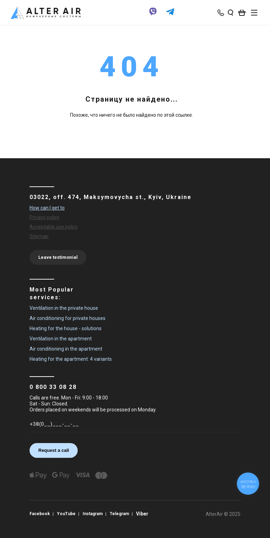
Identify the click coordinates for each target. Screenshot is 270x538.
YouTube (66, 513)
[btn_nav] (254, 12)
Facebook (40, 513)
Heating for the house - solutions (66, 328)
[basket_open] (243, 12)
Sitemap (39, 236)
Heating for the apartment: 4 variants (71, 359)
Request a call (53, 450)
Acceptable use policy (54, 227)
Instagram (93, 513)
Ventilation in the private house (64, 308)
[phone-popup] (221, 12)
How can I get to (47, 208)
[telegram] (170, 15)
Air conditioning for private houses (67, 318)
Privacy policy (44, 217)
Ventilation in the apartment (61, 338)
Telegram (119, 513)
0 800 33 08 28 (53, 387)
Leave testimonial (58, 257)
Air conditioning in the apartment (66, 349)
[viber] (153, 15)
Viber (142, 514)
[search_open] (230, 12)
